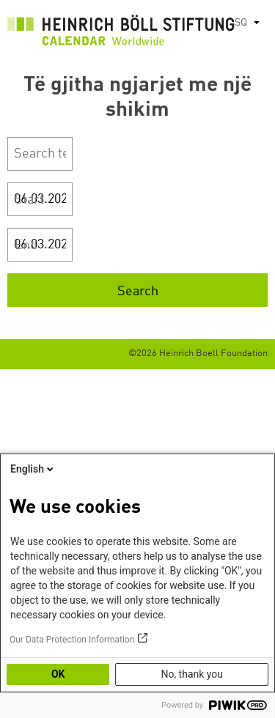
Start (29, 200)
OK (58, 674)
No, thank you (192, 674)
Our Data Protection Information (72, 639)
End (26, 245)
